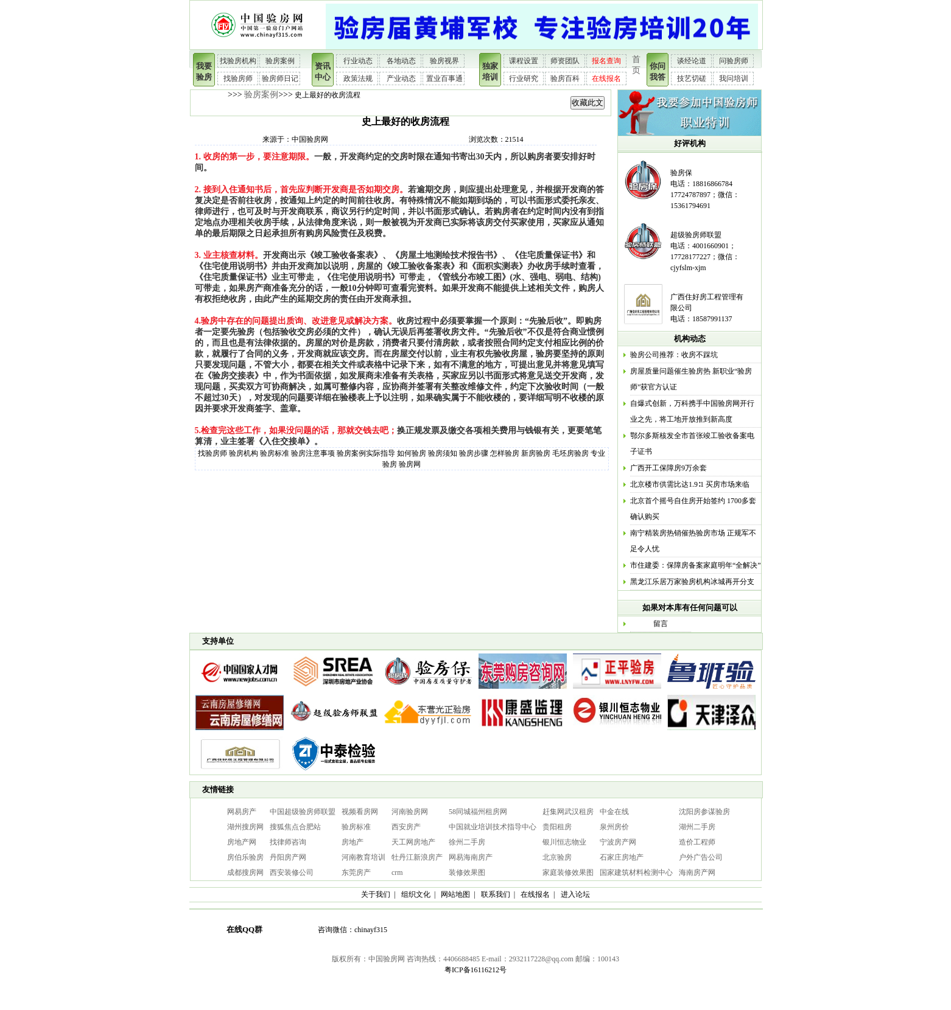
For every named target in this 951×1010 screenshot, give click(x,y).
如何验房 (411, 453)
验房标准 (274, 453)
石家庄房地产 (622, 857)
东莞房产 (356, 872)
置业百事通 (444, 78)
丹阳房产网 (288, 857)
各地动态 (401, 61)
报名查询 (606, 61)
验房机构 (243, 453)
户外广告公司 (701, 857)
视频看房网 (360, 811)
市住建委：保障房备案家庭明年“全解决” (695, 565)
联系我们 (495, 894)
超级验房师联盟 (695, 235)
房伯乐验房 (245, 857)
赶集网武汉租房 (568, 811)
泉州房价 (614, 827)
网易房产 (241, 811)
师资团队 (565, 61)
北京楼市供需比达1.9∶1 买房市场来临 (689, 484)
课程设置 (523, 61)
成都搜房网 (245, 872)
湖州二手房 (697, 827)
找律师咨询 (288, 842)
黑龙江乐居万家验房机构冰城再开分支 (692, 581)
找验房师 (238, 78)
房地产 (352, 842)
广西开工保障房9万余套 (668, 468)
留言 (660, 623)
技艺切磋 (691, 78)
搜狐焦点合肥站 (295, 827)
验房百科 (565, 78)
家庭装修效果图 (568, 872)
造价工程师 (697, 842)
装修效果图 (467, 872)
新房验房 (535, 453)
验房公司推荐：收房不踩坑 (674, 354)
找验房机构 (238, 61)
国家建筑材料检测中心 (636, 872)
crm (397, 872)
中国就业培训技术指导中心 (492, 827)
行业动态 (358, 61)
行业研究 (523, 78)
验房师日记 (280, 78)
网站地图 (455, 894)
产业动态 (401, 78)
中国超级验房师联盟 (302, 811)
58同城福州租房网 (478, 811)
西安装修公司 (292, 872)
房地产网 (241, 842)
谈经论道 (691, 61)
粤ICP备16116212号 (475, 970)
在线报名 (606, 78)
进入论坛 (575, 894)
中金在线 (614, 811)
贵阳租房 (557, 827)
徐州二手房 (467, 842)
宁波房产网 (618, 842)
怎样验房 (504, 453)
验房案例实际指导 (366, 453)
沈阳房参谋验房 (704, 811)
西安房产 (406, 827)
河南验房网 (409, 811)
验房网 (410, 464)
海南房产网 (697, 872)
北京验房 (557, 857)
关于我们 (375, 894)
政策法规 (358, 78)
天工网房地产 (413, 842)
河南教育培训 (363, 857)
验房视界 (444, 61)
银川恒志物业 (564, 842)
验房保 (681, 173)
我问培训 (733, 78)
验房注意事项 (313, 453)
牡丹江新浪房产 (417, 857)
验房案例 (280, 61)
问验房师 (733, 61)
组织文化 (415, 894)
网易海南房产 (471, 857)
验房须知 (442, 453)
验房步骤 (473, 453)
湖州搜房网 (245, 827)
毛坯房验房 (570, 453)
